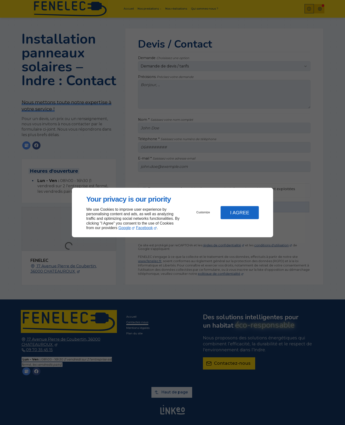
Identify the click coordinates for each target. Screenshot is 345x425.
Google (124, 228)
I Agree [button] (239, 212)
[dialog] (172, 212)
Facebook (144, 228)
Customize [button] (203, 212)
